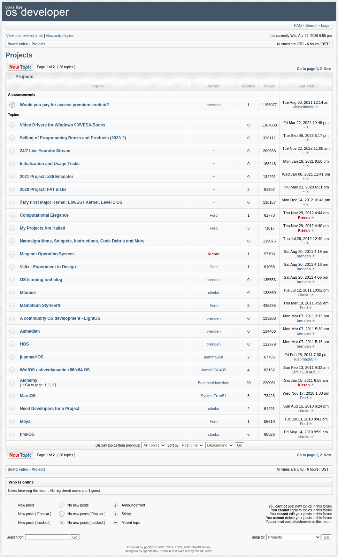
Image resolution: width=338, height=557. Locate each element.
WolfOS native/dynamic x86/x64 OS (55, 370)
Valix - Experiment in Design (48, 266)
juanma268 (213, 357)
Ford (214, 215)
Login (325, 25)
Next (327, 69)
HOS (24, 344)
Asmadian (30, 331)
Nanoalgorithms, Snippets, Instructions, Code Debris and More (82, 241)
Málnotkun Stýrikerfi (40, 305)
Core (213, 267)
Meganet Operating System (47, 254)
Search (311, 25)
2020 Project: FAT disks (43, 189)
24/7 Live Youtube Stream (45, 150)
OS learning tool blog (41, 279)
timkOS (27, 434)
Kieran (304, 217)
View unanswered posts (24, 36)
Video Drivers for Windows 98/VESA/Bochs (62, 125)
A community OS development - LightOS (60, 318)
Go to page (306, 69)
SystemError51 (213, 396)
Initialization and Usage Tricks (49, 163)
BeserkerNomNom (213, 383)
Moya (25, 421)
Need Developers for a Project (49, 408)
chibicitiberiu (304, 107)
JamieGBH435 (213, 370)
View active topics (60, 36)
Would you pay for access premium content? (64, 104)
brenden (214, 105)
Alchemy (28, 380)
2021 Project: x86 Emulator (46, 176)
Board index (18, 44)
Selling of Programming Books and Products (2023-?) (73, 138)
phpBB (148, 547)
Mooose (28, 292)
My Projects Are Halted (42, 228)
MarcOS (28, 395)
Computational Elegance (44, 215)
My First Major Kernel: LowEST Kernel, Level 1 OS (72, 202)
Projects (38, 44)
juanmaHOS (32, 357)
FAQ (298, 25)
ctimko (213, 293)
